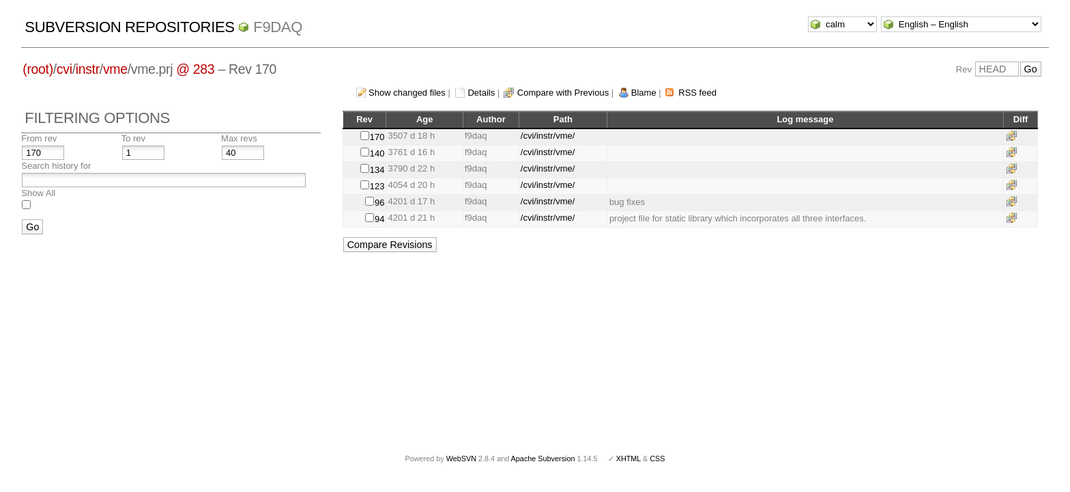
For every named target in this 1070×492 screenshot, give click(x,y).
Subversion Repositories (129, 27)
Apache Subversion (543, 458)
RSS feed (697, 92)
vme (115, 69)
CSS (657, 458)
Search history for (56, 166)
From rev (39, 138)
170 (377, 137)
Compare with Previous (563, 92)
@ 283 (195, 69)
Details (481, 92)
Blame (643, 92)
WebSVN (461, 458)
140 (377, 153)
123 (377, 186)
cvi (64, 69)
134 (377, 170)
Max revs (239, 138)
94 (379, 219)
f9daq (277, 27)
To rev (133, 138)
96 (379, 202)
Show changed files (407, 92)
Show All (38, 193)
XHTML (628, 458)
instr (88, 69)
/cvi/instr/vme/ (548, 136)
